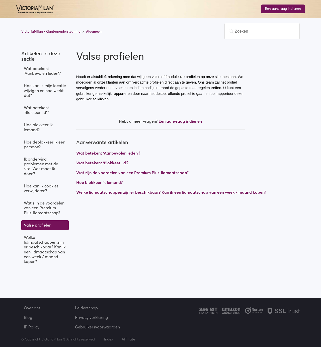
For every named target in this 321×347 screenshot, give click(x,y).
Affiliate (128, 339)
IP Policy (31, 326)
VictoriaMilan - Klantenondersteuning (51, 31)
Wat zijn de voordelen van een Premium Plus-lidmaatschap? (44, 207)
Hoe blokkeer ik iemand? (38, 127)
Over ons (32, 307)
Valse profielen (37, 225)
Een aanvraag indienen (283, 9)
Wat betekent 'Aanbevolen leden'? (42, 71)
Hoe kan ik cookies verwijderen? (41, 188)
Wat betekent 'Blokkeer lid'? (36, 110)
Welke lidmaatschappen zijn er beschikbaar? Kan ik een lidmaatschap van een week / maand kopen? (44, 249)
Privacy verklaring (91, 317)
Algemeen (94, 31)
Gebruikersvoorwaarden (97, 326)
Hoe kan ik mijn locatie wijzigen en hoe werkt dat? (45, 90)
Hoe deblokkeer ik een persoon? (44, 144)
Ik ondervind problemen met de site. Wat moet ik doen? (41, 166)
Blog (28, 317)
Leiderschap (86, 307)
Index (109, 339)
